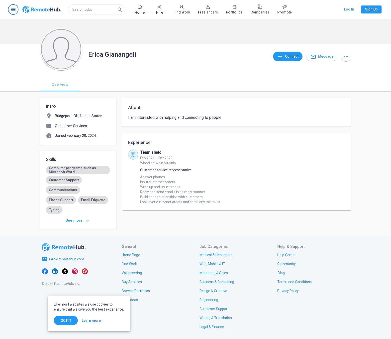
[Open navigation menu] (13, 9)
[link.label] (286, 254)
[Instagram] (75, 271)
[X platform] (65, 271)
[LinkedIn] (55, 271)
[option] (78, 170)
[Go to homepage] (41, 9)
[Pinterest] (85, 271)
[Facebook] (45, 271)
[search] (96, 9)
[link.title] (131, 254)
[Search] (120, 9)
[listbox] (78, 190)
